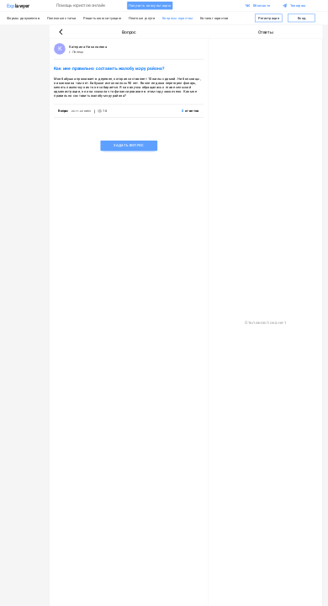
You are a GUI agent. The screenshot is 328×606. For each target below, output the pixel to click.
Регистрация (269, 18)
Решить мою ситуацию (102, 18)
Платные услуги (142, 18)
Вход (301, 18)
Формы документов (23, 18)
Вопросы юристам (177, 18)
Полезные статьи (62, 18)
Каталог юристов (214, 18)
